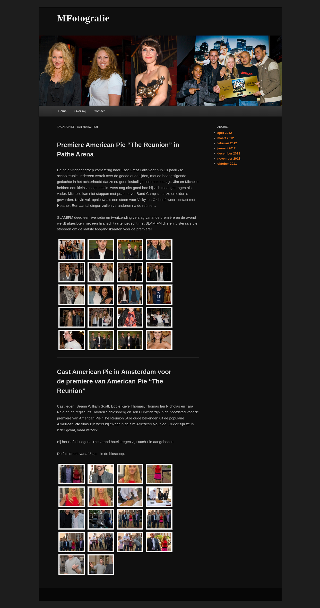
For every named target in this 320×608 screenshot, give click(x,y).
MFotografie (83, 18)
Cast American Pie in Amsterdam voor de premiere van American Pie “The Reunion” (114, 381)
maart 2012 (225, 138)
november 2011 (229, 158)
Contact (99, 111)
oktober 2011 (227, 163)
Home (62, 111)
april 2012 (224, 133)
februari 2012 (227, 143)
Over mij (80, 111)
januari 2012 (226, 148)
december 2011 (228, 153)
